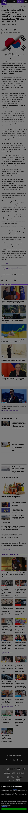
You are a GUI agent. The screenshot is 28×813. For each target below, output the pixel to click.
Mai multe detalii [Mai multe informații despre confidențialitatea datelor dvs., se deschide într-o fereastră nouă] (15, 789)
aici (11, 794)
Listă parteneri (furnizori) (4, 806)
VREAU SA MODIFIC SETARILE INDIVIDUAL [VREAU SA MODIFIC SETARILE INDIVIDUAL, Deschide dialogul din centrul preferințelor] (14, 810)
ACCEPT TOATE (14, 809)
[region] (14, 797)
